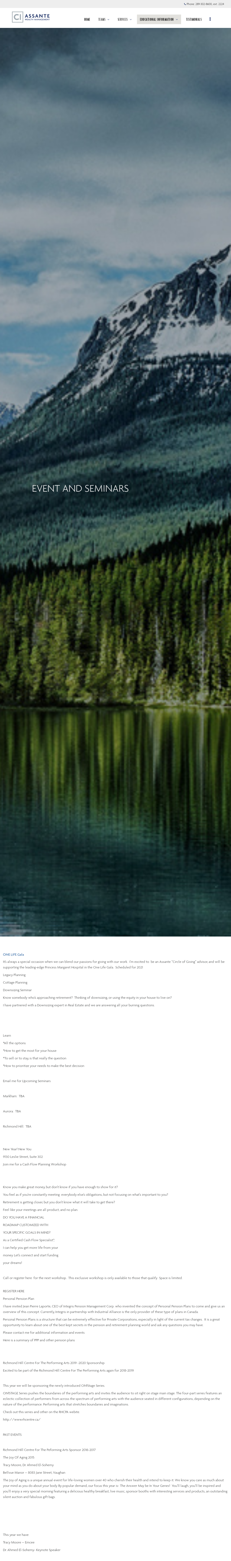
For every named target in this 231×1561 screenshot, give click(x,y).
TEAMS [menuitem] (105, 19)
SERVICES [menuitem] (126, 19)
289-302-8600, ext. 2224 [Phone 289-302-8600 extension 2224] (209, 4)
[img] (115, 468)
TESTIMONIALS (195, 19)
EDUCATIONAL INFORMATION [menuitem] (160, 19)
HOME (88, 19)
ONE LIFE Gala (13, 954)
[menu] (211, 19)
